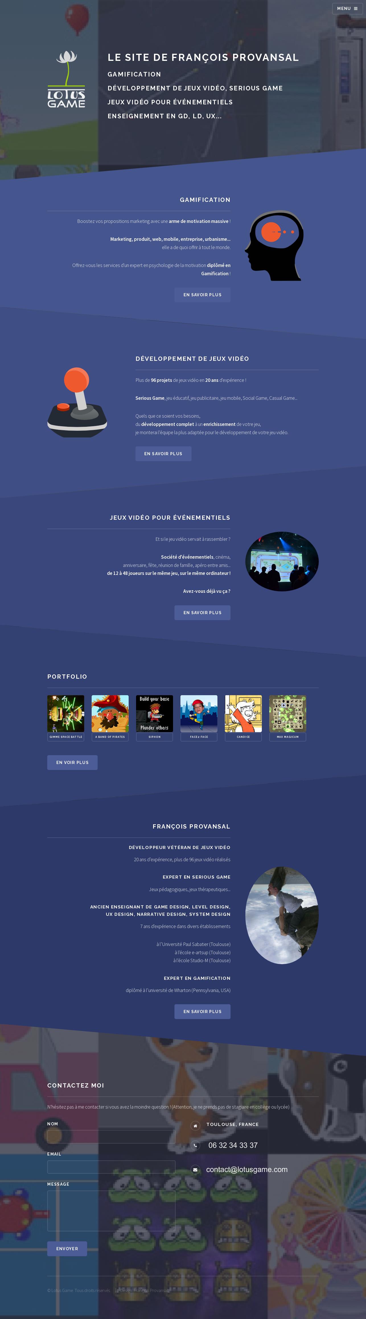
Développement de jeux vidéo (192, 358)
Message (58, 1184)
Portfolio (67, 676)
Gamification (205, 199)
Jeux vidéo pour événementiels (170, 517)
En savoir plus (203, 295)
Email (54, 1154)
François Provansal (236, 57)
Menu (344, 8)
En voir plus (72, 762)
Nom (52, 1124)
